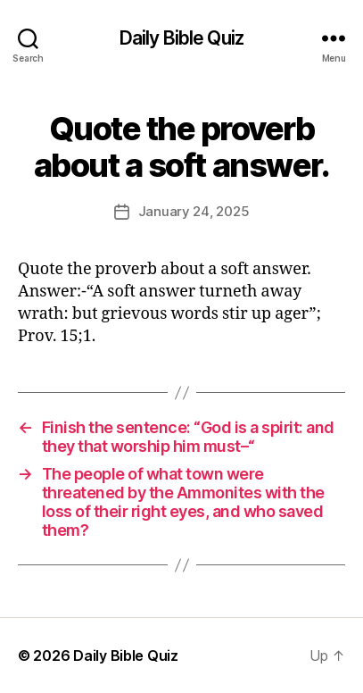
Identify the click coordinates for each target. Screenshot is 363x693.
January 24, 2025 (194, 211)
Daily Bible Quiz (181, 38)
